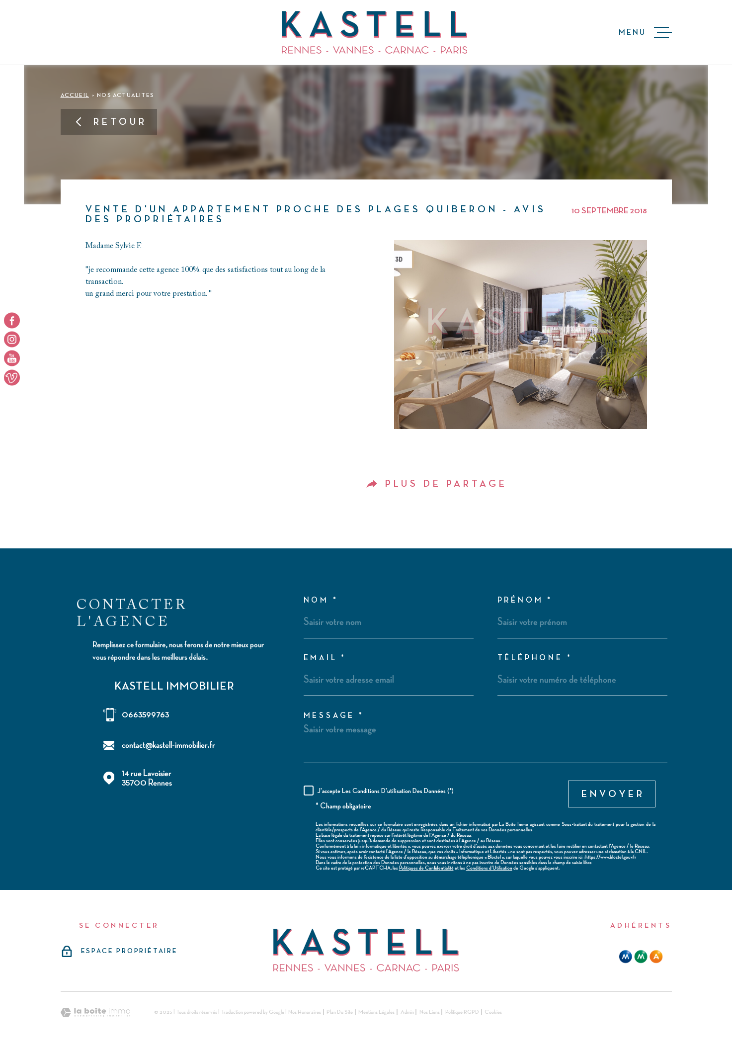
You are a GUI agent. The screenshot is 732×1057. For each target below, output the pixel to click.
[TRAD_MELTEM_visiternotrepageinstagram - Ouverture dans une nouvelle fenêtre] (12, 339)
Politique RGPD (462, 1012)
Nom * (321, 601)
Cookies (493, 1012)
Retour (110, 122)
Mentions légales (376, 1012)
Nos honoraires (304, 1012)
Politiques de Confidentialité (426, 868)
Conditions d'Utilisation (489, 868)
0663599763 (145, 714)
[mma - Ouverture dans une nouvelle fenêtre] (641, 956)
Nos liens (429, 1012)
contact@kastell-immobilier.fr (168, 745)
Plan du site (339, 1012)
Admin (407, 1012)
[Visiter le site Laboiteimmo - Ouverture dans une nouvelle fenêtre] (95, 1012)
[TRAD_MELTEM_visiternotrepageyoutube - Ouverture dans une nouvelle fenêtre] (12, 358)
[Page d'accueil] (374, 32)
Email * (325, 658)
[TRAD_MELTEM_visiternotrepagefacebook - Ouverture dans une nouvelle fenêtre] (12, 320)
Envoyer (613, 794)
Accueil (75, 95)
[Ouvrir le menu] (645, 32)
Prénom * (525, 601)
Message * (334, 716)
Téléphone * (534, 658)
